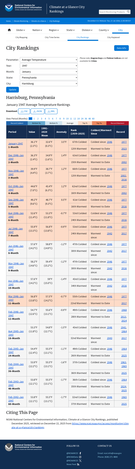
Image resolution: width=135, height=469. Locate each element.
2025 (124, 355)
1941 (123, 327)
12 (75, 118)
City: (8, 83)
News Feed (73, 464)
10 (67, 118)
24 (82, 118)
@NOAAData (74, 457)
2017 (124, 233)
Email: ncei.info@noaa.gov (110, 453)
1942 (109, 233)
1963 (123, 362)
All (30, 118)
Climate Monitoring (21, 21)
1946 (109, 141)
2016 (124, 179)
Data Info (121, 48)
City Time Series (52, 37)
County (104, 30)
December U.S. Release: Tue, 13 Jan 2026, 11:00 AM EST (109, 21)
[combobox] (67, 30)
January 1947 (15, 143)
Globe (20, 30)
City (120, 30)
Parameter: (12, 59)
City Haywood (113, 37)
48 (89, 118)
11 (71, 118)
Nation (37, 30)
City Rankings (54, 21)
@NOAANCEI (74, 453)
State (70, 30)
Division (87, 30)
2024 (124, 320)
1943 (109, 338)
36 (86, 118)
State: (9, 77)
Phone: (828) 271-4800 (108, 457)
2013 (123, 316)
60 (93, 118)
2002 (124, 162)
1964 (124, 331)
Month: (10, 71)
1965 (124, 366)
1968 (124, 310)
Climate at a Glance (38, 21)
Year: (9, 65)
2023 (124, 148)
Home (8, 21)
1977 (124, 141)
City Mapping (21, 37)
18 (78, 118)
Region (54, 30)
